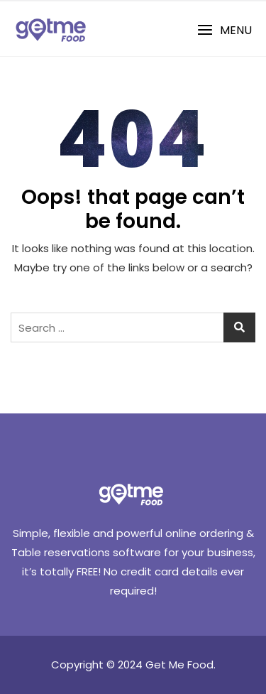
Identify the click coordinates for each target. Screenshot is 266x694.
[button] (224, 30)
